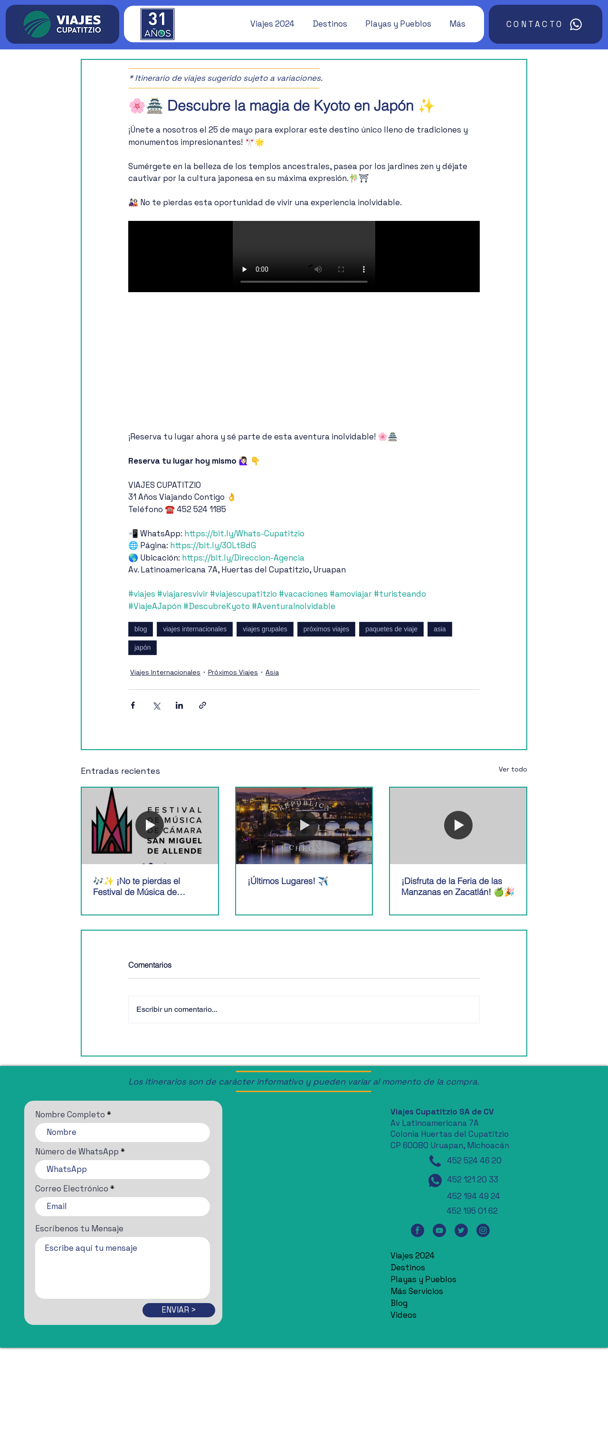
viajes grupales (265, 629)
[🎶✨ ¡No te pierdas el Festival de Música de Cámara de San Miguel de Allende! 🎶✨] (150, 826)
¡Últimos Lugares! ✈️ (287, 881)
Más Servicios (416, 1291)
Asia (272, 672)
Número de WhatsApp (77, 1152)
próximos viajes (326, 629)
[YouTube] (439, 1230)
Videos (403, 1315)
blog (140, 629)
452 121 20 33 (472, 1179)
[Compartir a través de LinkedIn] (179, 705)
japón (142, 647)
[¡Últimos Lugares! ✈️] (304, 826)
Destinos (407, 1267)
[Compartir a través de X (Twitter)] (156, 705)
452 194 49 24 (473, 1196)
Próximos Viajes (233, 672)
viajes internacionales (195, 629)
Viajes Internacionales (165, 672)
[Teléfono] (435, 1161)
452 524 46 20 (474, 1160)
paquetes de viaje (391, 629)
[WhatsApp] (435, 1180)
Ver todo (513, 769)
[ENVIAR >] (178, 1310)
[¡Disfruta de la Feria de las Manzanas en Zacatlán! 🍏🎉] (458, 826)
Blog (399, 1303)
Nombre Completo (70, 1115)
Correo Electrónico (71, 1189)
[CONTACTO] (545, 24)
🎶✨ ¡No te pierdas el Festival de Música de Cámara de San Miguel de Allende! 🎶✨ (143, 886)
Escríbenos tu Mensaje (79, 1229)
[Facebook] (417, 1230)
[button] (268, 23)
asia (440, 629)
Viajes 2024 (412, 1255)
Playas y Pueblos (423, 1279)
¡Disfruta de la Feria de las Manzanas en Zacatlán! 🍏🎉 (457, 886)
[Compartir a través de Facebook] (132, 705)
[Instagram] (483, 1230)
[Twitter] (461, 1230)
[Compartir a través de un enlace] (202, 705)
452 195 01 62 (472, 1211)
